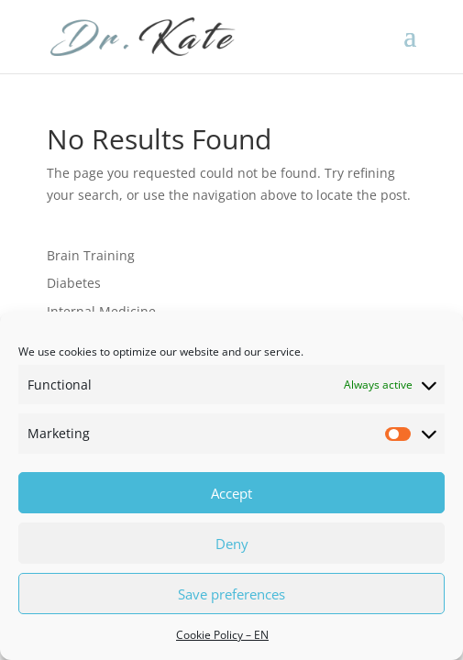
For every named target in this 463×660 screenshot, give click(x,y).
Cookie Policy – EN (222, 635)
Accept (231, 493)
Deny (231, 543)
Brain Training (91, 255)
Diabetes (74, 283)
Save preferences (231, 594)
